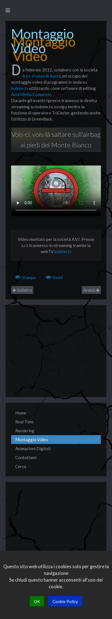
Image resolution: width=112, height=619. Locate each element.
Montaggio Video (31, 439)
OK (37, 601)
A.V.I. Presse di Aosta (41, 75)
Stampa (26, 277)
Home (20, 412)
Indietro (22, 289)
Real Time (24, 421)
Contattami (25, 457)
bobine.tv (19, 88)
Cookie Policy (65, 601)
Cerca (20, 466)
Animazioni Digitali (33, 448)
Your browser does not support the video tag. (56, 190)
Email (54, 277)
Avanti (91, 289)
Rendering (24, 430)
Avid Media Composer (31, 94)
